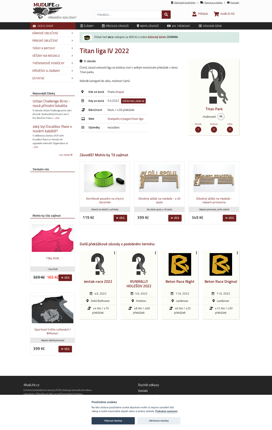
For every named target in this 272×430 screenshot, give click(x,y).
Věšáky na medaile (52, 55)
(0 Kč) (224, 13)
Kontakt (235, 3)
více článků (66, 155)
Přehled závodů (115, 26)
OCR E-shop (43, 26)
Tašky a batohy (52, 48)
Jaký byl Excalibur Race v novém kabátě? (52, 128)
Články (87, 26)
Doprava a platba (213, 3)
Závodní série (210, 26)
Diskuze (214, 124)
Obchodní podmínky (185, 3)
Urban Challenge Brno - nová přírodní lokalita (51, 103)
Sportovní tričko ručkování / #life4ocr (52, 331)
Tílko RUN (52, 258)
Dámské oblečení (52, 33)
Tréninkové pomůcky (52, 63)
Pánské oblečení (52, 40)
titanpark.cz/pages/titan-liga (125, 118)
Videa (229, 124)
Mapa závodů (148, 26)
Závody (198, 124)
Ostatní (52, 78)
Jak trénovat (178, 26)
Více (120, 218)
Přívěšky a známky (52, 70)
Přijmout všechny (113, 420)
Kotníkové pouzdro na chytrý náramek (105, 200)
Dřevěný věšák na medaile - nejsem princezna (214, 200)
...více (57, 118)
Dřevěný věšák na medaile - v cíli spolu (159, 200)
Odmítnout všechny (159, 420)
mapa (119, 92)
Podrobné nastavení (166, 411)
